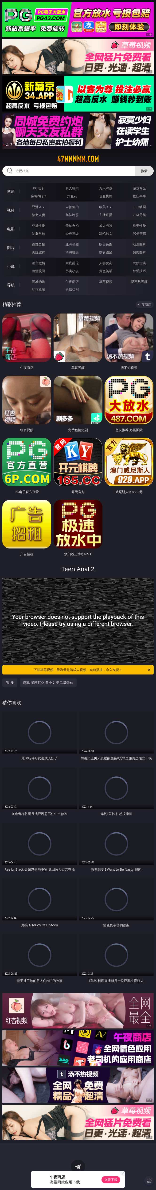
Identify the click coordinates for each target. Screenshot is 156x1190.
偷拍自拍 (72, 225)
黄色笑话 (105, 271)
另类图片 (139, 252)
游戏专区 (139, 188)
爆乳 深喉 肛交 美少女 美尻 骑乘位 (48, 682)
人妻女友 (105, 263)
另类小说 (72, 271)
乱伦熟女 (105, 233)
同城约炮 (38, 281)
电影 (11, 228)
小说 (11, 266)
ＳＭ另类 (139, 215)
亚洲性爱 (38, 225)
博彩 (11, 191)
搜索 (144, 171)
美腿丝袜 (38, 252)
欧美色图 (105, 244)
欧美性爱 (139, 225)
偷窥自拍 (38, 244)
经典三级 (72, 233)
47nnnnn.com (78, 159)
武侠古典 (139, 263)
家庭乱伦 (72, 263)
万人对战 (105, 188)
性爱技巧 (139, 271)
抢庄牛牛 (139, 196)
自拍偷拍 (72, 207)
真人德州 (72, 188)
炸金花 (72, 196)
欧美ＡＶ (105, 207)
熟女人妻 (38, 215)
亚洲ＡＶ (38, 207)
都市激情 (38, 263)
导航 (11, 285)
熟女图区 (105, 252)
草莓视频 (105, 281)
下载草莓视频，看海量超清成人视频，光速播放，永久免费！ (92, 670)
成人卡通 (105, 225)
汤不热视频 (139, 281)
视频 (11, 210)
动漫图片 (139, 244)
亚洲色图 (72, 244)
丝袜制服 (72, 215)
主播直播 (105, 215)
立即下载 (110, 1179)
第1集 (10, 682)
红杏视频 (38, 289)
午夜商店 (72, 281)
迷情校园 (38, 271)
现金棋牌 (105, 196)
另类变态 (139, 233)
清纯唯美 (72, 252)
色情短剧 (72, 289)
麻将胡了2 (38, 196)
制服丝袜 (38, 233)
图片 (11, 247)
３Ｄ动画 (139, 207)
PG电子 (38, 188)
